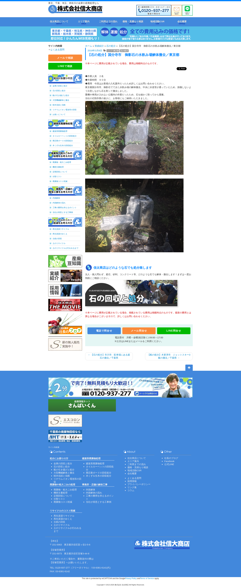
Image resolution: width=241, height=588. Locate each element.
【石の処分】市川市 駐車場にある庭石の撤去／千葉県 (109, 356)
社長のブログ (171, 458)
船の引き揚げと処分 (61, 95)
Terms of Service (147, 578)
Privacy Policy (131, 578)
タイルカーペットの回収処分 (65, 136)
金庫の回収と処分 (60, 86)
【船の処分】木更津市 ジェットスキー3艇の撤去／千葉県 (169, 356)
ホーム (88, 46)
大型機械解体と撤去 (61, 100)
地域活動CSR (134, 470)
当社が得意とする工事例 (63, 212)
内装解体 (56, 198)
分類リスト (57, 176)
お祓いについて (59, 114)
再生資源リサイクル (61, 229)
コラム (130, 490)
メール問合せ (139, 330)
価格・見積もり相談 (137, 467)
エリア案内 (133, 461)
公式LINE (169, 464)
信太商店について (136, 458)
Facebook (169, 461)
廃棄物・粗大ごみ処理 (62, 162)
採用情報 (132, 481)
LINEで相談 (65, 66)
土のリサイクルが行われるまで (65, 248)
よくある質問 (57, 49)
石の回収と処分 (59, 91)
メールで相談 (65, 58)
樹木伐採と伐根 (59, 105)
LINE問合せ (173, 330)
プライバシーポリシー (138, 484)
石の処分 (111, 46)
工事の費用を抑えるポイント (65, 207)
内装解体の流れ (59, 203)
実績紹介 (99, 46)
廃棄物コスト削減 (60, 181)
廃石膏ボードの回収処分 (63, 141)
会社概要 (132, 473)
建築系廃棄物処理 (60, 131)
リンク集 (132, 487)
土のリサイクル (59, 243)
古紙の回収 (57, 239)
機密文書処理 (58, 167)
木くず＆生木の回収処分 (63, 145)
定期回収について (60, 172)
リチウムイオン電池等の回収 (65, 110)
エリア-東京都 (113, 51)
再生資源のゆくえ (60, 234)
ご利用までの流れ (136, 464)
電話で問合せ (104, 330)
